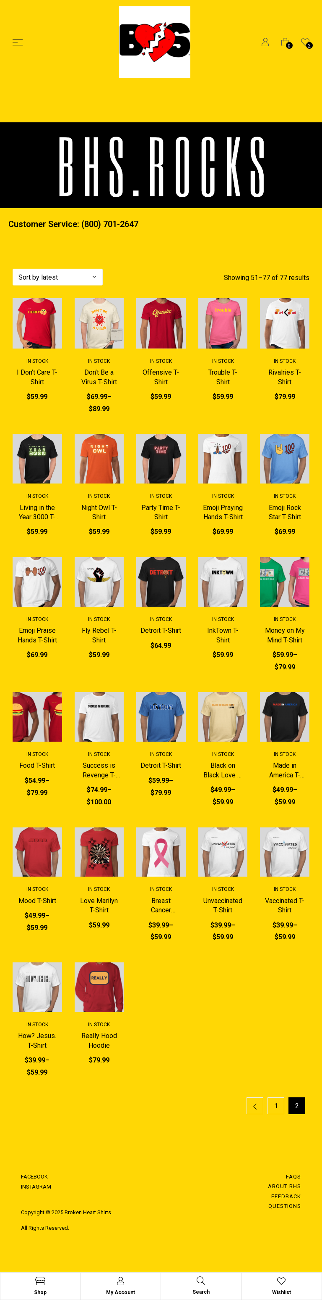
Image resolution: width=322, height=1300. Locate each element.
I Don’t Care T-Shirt (37, 377)
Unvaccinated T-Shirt (222, 905)
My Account (120, 1292)
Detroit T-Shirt (160, 631)
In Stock (37, 361)
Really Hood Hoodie (99, 1040)
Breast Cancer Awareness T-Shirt (161, 906)
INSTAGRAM (36, 1187)
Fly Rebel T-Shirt (99, 635)
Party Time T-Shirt (160, 512)
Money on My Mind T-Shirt (285, 635)
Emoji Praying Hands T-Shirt (223, 512)
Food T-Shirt (37, 766)
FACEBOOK (34, 1177)
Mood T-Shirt (37, 901)
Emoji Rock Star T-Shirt (285, 512)
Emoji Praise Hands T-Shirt (37, 635)
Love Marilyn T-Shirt (99, 905)
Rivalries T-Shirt (284, 377)
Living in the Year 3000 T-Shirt (37, 513)
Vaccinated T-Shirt (284, 905)
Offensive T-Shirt (161, 377)
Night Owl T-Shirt (99, 512)
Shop (40, 1292)
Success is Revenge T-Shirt (99, 771)
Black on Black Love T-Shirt (223, 771)
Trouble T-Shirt (222, 377)
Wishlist (281, 1292)
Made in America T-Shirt (284, 771)
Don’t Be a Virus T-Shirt (99, 377)
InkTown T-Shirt (223, 635)
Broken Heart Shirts (87, 1213)
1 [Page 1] (276, 1107)
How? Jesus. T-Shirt (37, 1040)
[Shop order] (58, 277)
